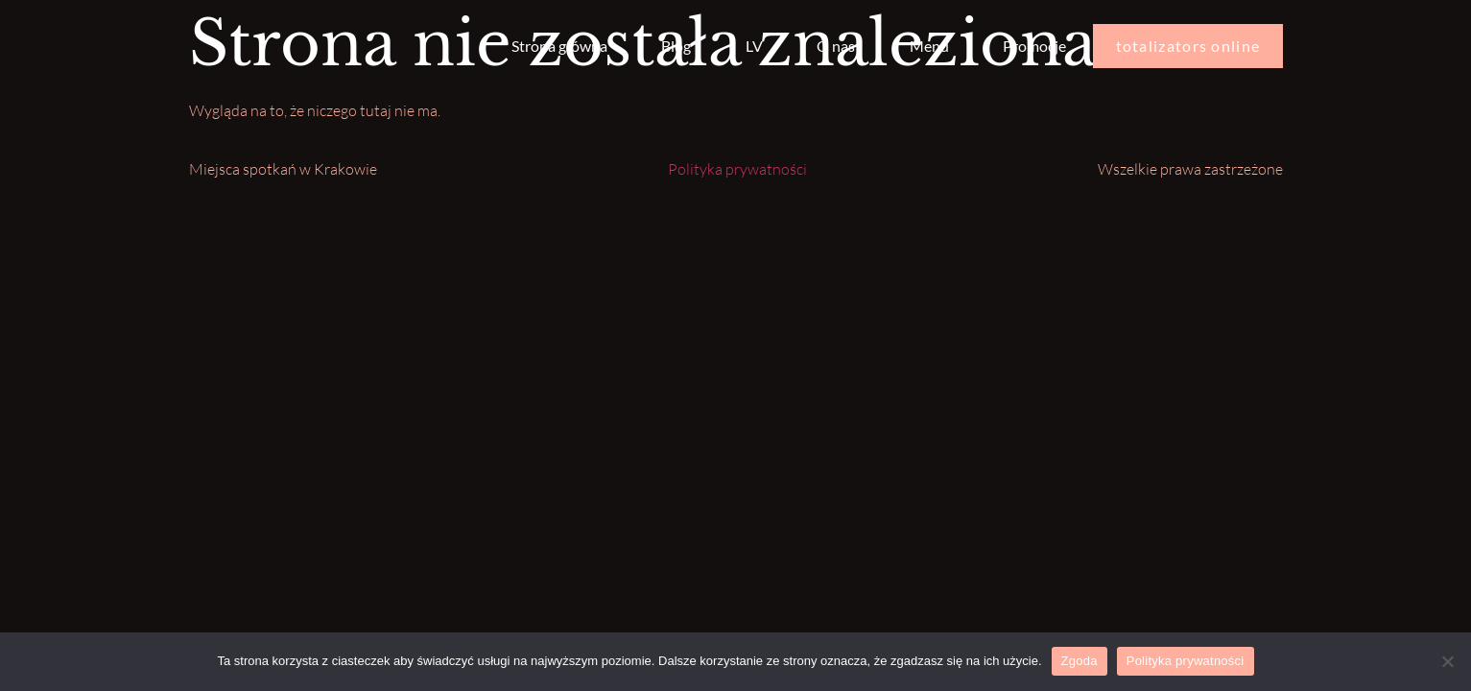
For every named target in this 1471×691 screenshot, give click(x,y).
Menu (929, 45)
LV (754, 45)
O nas (836, 45)
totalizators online (1188, 45)
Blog (676, 45)
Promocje (1034, 45)
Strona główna (559, 45)
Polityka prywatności (737, 169)
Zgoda (1079, 661)
